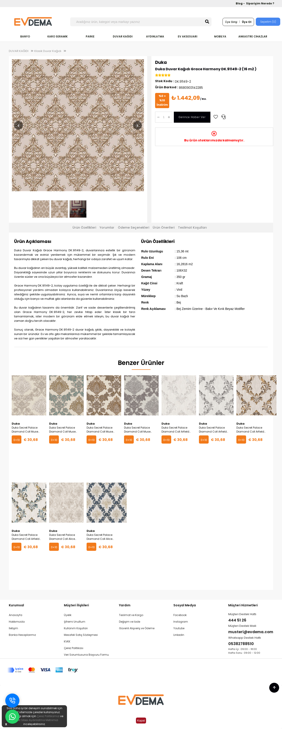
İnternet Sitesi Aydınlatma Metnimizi (34, 720)
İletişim (13, 628)
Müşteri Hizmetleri (243, 605)
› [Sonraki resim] (137, 125)
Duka (161, 62)
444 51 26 (237, 620)
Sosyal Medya (184, 605)
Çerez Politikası (73, 648)
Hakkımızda (17, 622)
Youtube (178, 628)
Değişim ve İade (129, 622)
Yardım (124, 605)
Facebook (180, 615)
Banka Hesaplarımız (22, 635)
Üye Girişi (231, 22)
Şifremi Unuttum (74, 622)
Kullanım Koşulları (76, 628)
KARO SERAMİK (57, 36)
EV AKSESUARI (187, 36)
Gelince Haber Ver (192, 117)
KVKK (67, 641)
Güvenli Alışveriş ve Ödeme (136, 628)
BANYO (25, 36)
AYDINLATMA (155, 36)
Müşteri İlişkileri (76, 605)
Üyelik (67, 615)
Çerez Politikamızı (48, 716)
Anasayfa (15, 615)
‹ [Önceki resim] (18, 125)
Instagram (180, 622)
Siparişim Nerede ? (260, 3)
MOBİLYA (220, 36)
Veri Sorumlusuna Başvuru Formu (86, 655)
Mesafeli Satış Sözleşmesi (81, 635)
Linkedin (178, 635)
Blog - (240, 3)
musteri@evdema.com (250, 631)
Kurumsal (16, 605)
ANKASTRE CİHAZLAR (252, 36)
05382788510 (241, 643)
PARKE (90, 36)
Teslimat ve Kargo (131, 615)
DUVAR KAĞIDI (123, 36)
